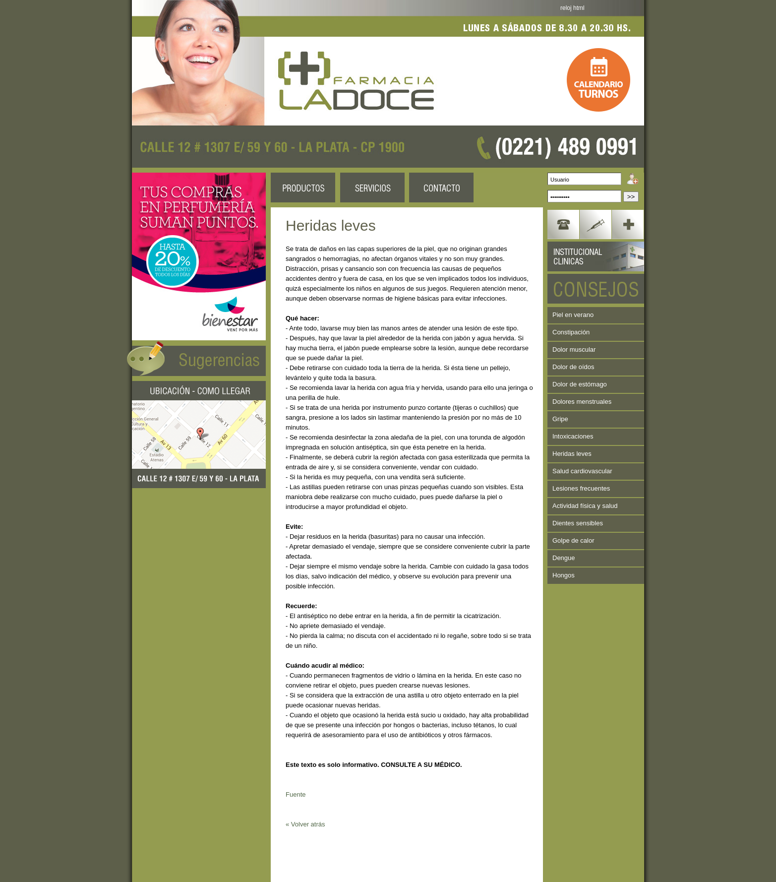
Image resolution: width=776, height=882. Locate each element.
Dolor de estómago (579, 384)
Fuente (295, 794)
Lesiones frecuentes (581, 488)
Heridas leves (572, 453)
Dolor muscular (574, 349)
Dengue (563, 558)
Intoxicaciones (572, 436)
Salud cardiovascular (582, 471)
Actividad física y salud (585, 505)
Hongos (563, 575)
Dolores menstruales (581, 401)
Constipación (571, 332)
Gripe (560, 419)
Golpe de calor (573, 540)
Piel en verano (573, 314)
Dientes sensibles (577, 523)
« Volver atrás (305, 824)
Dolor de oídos (573, 367)
